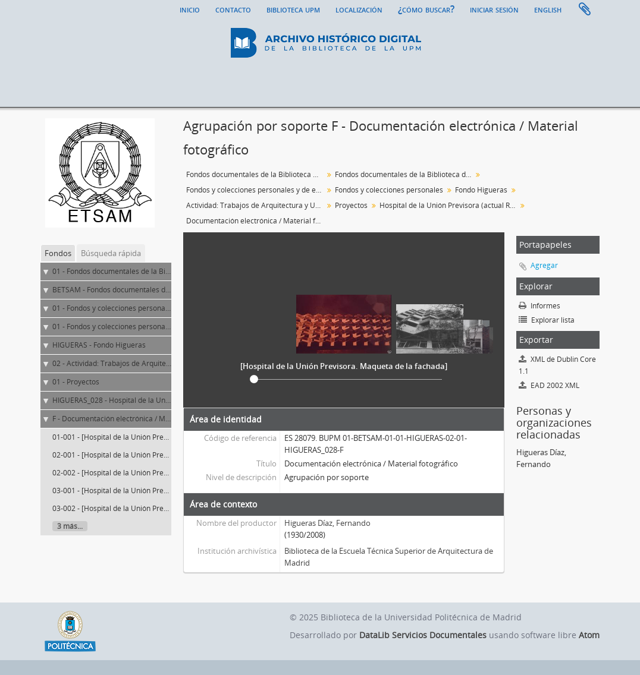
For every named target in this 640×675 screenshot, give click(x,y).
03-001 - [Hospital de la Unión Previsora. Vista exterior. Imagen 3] (160, 490)
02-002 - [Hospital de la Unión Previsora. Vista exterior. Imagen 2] (160, 473)
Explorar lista (547, 320)
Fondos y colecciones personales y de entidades (256, 190)
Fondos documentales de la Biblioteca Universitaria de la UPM (256, 174)
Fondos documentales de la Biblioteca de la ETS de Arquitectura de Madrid (405, 174)
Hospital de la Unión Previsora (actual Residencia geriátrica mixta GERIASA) (449, 205)
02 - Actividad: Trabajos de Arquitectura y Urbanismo (139, 363)
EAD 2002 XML (549, 385)
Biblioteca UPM (293, 8)
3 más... (70, 526)
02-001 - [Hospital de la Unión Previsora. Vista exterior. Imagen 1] (160, 455)
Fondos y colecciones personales (389, 190)
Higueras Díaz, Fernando (327, 523)
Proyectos (351, 205)
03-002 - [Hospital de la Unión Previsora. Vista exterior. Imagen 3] (160, 508)
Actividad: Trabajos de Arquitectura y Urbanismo (256, 205)
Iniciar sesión (494, 8)
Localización (358, 8)
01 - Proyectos (75, 382)
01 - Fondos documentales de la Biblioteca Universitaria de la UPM (162, 271)
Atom (589, 635)
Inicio (190, 8)
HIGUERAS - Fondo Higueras (99, 345)
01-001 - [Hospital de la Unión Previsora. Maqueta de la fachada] (159, 437)
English (547, 8)
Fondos (58, 253)
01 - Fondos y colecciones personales (113, 326)
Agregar (544, 265)
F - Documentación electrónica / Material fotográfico (138, 419)
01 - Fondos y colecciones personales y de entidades (138, 308)
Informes (539, 306)
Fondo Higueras (481, 190)
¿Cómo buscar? (426, 8)
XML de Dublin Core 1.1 (557, 365)
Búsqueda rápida (111, 253)
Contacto (233, 8)
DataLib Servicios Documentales (423, 635)
